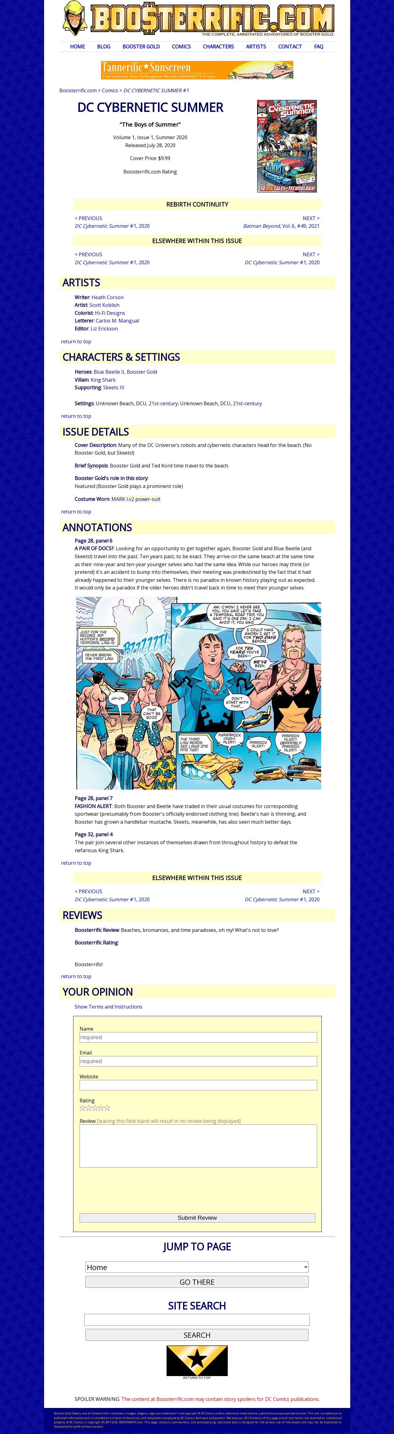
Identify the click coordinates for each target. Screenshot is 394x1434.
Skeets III (113, 387)
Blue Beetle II (109, 371)
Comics (181, 46)
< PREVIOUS (88, 218)
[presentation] (126, 1188)
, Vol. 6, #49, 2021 (281, 226)
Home (77, 46)
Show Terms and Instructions (108, 1006)
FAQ (318, 46)
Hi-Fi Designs (110, 313)
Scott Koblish (104, 305)
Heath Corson (108, 297)
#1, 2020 (112, 226)
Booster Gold (141, 46)
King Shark (103, 379)
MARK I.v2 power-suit (135, 499)
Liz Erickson (104, 328)
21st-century (163, 403)
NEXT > (311, 218)
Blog (103, 46)
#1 (156, 90)
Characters (218, 46)
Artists (256, 46)
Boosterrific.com (78, 90)
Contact (290, 46)
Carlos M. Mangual (117, 320)
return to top (76, 341)
